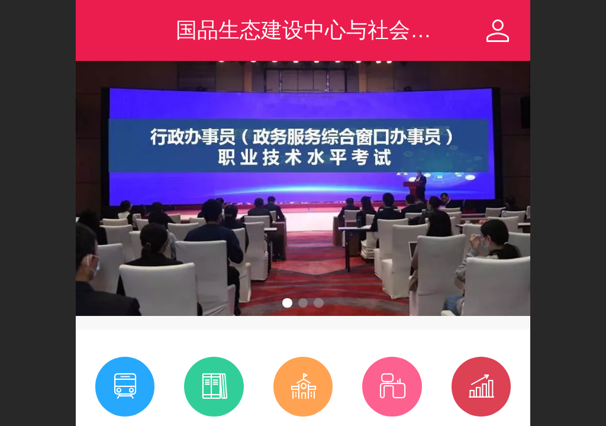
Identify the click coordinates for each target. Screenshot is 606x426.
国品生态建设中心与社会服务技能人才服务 (378, 30)
